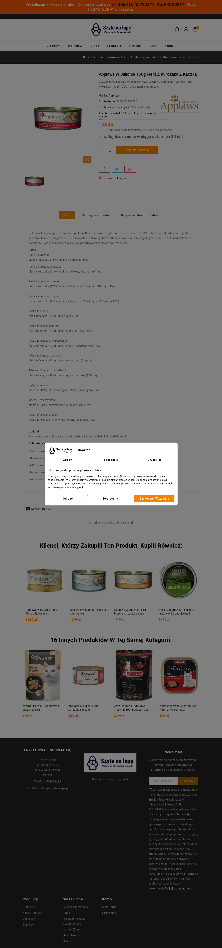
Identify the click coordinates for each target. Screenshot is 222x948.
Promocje (114, 46)
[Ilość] (103, 150)
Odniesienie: (107, 101)
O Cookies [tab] (155, 459)
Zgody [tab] (67, 459)
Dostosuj (111, 498)
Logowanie (109, 912)
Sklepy (66, 941)
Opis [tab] (66, 215)
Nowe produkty (32, 912)
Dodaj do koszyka (137, 150)
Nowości (135, 46)
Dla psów (53, 46)
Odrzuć (68, 498)
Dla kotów (75, 46)
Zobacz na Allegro (114, 178)
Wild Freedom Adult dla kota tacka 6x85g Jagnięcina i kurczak (176, 613)
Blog (153, 46)
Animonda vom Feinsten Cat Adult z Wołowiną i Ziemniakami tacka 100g (178, 709)
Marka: (103, 95)
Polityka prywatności (75, 906)
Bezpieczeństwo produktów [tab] (140, 215)
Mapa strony (70, 935)
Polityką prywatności (178, 888)
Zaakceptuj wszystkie (154, 498)
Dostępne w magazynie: (114, 107)
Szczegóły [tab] (111, 459)
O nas (94, 46)
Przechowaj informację (47, 750)
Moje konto (109, 906)
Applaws (114, 95)
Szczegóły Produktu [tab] (95, 215)
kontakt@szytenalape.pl (53, 788)
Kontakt (170, 46)
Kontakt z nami (72, 929)
